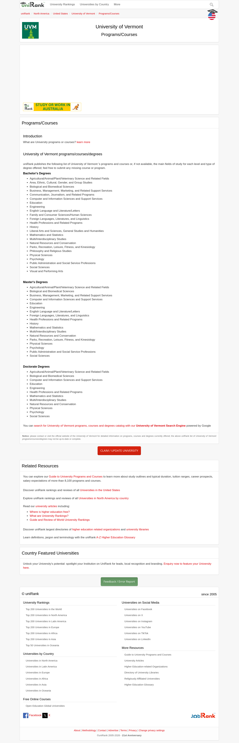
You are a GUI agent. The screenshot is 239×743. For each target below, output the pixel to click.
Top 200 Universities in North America (46, 615)
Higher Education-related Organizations (146, 666)
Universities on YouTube (137, 627)
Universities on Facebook (138, 609)
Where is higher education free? (50, 511)
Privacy (133, 730)
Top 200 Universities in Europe (42, 627)
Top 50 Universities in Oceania (42, 645)
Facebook (32, 715)
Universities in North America (41, 660)
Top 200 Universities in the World (44, 609)
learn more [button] (83, 142)
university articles (46, 506)
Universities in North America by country (104, 498)
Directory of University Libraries (141, 672)
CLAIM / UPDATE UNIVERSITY (119, 450)
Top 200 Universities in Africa (41, 633)
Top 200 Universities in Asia (41, 639)
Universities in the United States (100, 490)
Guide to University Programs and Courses (75, 476)
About (77, 730)
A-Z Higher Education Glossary (115, 537)
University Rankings (62, 4)
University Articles (134, 660)
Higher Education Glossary (139, 684)
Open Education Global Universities (45, 706)
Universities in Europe (38, 672)
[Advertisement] (119, 71)
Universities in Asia (36, 684)
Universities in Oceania (38, 690)
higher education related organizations (96, 529)
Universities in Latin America (41, 666)
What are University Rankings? (49, 515)
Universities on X (133, 615)
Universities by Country (94, 4)
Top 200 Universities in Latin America (46, 621)
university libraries (137, 529)
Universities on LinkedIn (137, 639)
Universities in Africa (37, 678)
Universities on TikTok (136, 633)
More (117, 4)
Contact (102, 730)
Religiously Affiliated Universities (142, 678)
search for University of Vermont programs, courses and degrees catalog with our (110, 425)
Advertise (113, 730)
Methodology (89, 730)
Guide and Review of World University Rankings (60, 519)
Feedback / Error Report (119, 581)
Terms (123, 730)
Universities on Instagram (138, 621)
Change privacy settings (152, 730)
